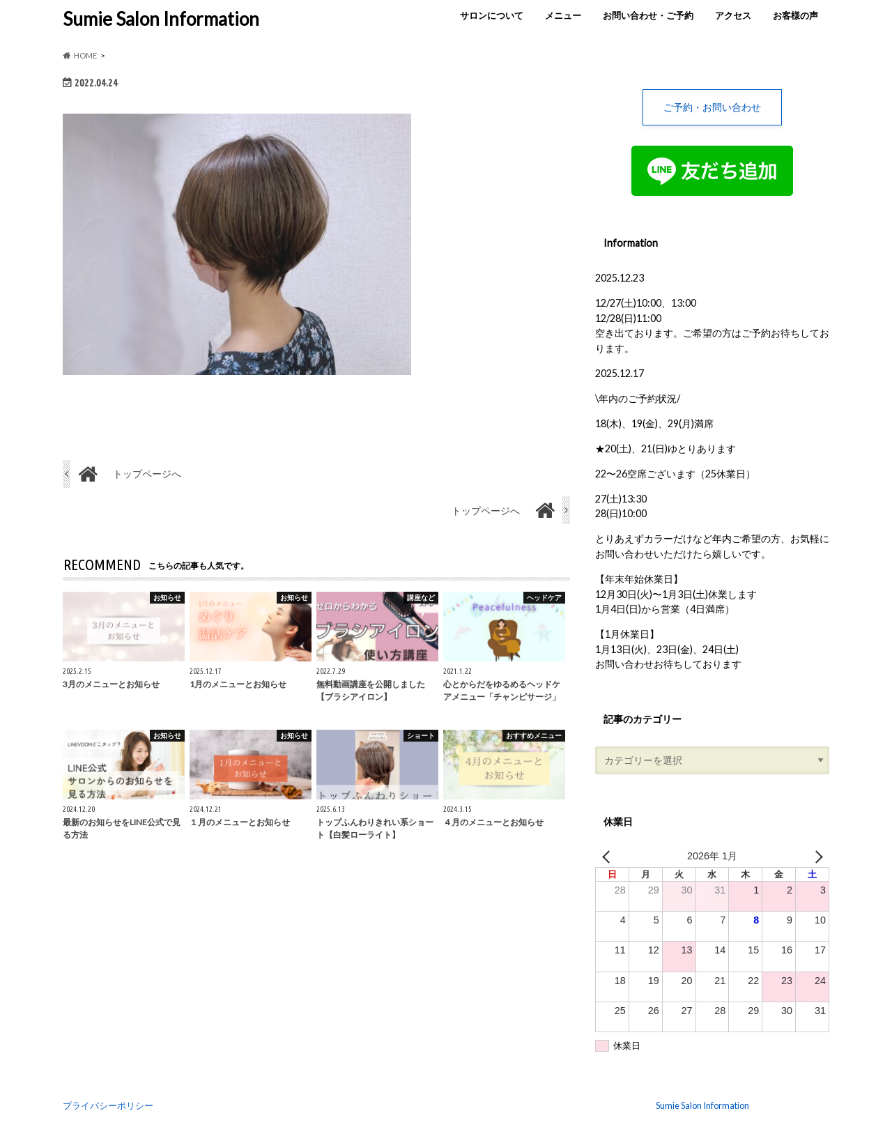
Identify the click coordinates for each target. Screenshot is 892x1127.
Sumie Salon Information (161, 19)
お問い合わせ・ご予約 (648, 15)
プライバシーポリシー (108, 1105)
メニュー (563, 15)
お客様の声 (795, 15)
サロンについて (491, 15)
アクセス (733, 15)
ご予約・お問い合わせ (712, 107)
